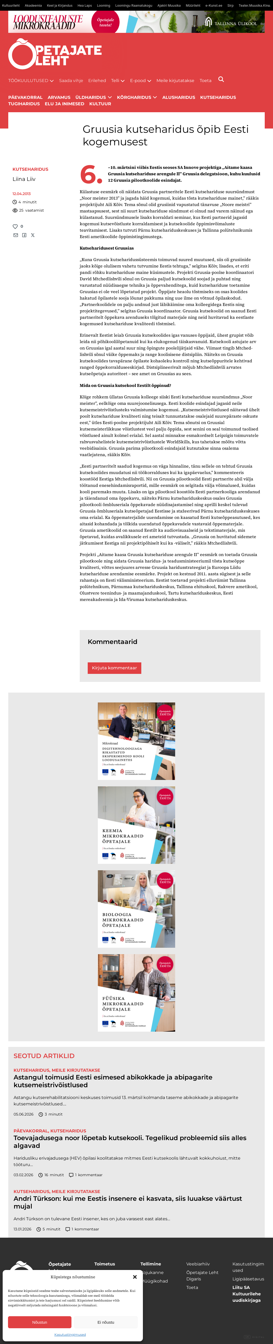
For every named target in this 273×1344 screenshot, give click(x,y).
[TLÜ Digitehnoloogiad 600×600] (136, 741)
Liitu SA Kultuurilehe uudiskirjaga (246, 1294)
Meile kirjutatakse (175, 80)
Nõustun (39, 1322)
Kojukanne (152, 1272)
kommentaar (86, 1175)
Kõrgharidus (134, 97)
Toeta (205, 80)
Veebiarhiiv (198, 1264)
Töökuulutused (28, 80)
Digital (254, 1337)
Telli (115, 80)
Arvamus (59, 97)
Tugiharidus (24, 103)
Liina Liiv (24, 179)
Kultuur (100, 103)
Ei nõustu (106, 1322)
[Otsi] (221, 79)
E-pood (138, 80)
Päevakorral (25, 97)
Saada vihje (71, 80)
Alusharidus (178, 97)
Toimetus (104, 1264)
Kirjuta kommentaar (114, 667)
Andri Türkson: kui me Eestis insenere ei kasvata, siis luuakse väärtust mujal (128, 1202)
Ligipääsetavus (248, 1278)
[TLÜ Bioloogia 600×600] (136, 909)
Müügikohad (154, 1281)
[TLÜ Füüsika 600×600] (136, 993)
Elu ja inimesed (64, 103)
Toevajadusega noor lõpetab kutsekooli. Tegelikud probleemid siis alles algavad (130, 1141)
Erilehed (97, 80)
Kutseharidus (218, 97)
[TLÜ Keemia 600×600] (136, 825)
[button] (135, 1277)
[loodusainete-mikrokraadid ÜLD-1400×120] (136, 22)
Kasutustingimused (70, 1335)
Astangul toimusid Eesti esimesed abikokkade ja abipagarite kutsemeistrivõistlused (113, 1081)
